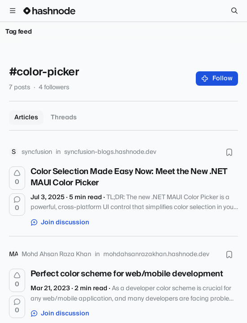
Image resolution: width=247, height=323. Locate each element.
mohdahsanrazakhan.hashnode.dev (156, 254)
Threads (64, 117)
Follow (217, 78)
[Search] (234, 11)
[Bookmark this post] (229, 152)
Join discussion (60, 222)
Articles (26, 117)
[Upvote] (17, 178)
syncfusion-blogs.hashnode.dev (110, 152)
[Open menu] (12, 11)
